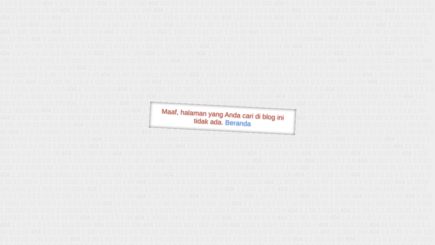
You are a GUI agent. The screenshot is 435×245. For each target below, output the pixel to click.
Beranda (238, 122)
